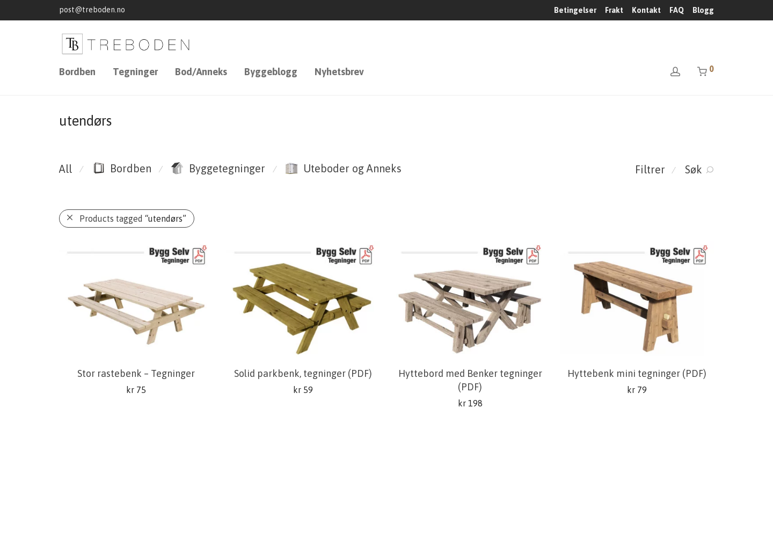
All (65, 169)
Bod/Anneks (201, 71)
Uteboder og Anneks (343, 168)
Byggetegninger (218, 168)
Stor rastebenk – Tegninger (136, 373)
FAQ (676, 10)
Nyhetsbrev (339, 71)
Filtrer (650, 169)
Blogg (703, 10)
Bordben (77, 71)
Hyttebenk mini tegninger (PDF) (636, 373)
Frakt (614, 10)
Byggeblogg (270, 71)
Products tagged (132, 218)
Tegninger (135, 71)
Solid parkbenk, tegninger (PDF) (303, 373)
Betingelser (575, 10)
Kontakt (646, 10)
